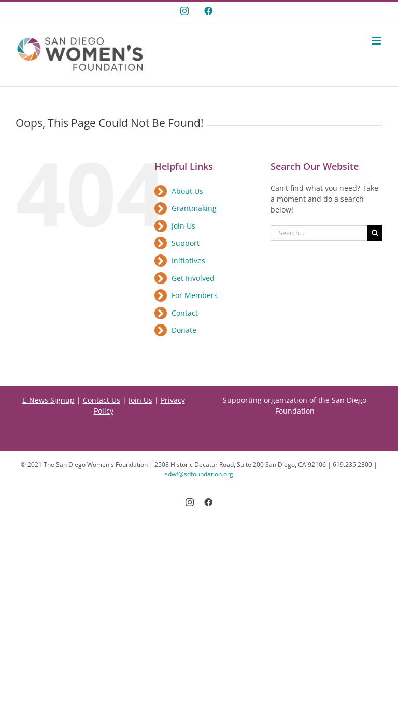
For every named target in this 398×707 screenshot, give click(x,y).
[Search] (374, 233)
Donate (184, 330)
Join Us (183, 226)
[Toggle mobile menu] (377, 40)
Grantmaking (194, 208)
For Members (195, 295)
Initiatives (188, 260)
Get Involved (193, 278)
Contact (185, 313)
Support (186, 243)
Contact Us (101, 400)
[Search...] (319, 233)
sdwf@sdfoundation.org (199, 474)
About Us (187, 191)
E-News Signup (48, 400)
